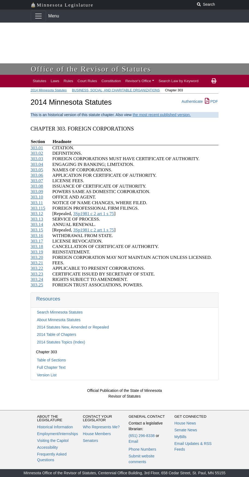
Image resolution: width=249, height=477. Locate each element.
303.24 (37, 279)
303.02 (37, 153)
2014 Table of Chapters (56, 334)
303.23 (37, 274)
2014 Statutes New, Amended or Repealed (73, 327)
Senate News (185, 430)
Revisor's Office (138, 81)
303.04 (37, 164)
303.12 (37, 213)
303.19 (37, 252)
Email (133, 441)
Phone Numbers (142, 449)
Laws (55, 81)
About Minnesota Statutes (58, 320)
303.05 (37, 169)
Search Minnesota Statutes (60, 312)
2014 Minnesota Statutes (49, 90)
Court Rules (87, 81)
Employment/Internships (57, 434)
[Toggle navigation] (38, 16)
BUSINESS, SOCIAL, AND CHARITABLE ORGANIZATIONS (116, 90)
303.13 (37, 219)
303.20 (37, 257)
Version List (46, 375)
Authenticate (192, 101)
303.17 (37, 241)
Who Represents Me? (101, 427)
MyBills (180, 437)
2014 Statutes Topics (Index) (61, 342)
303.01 (37, 147)
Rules (68, 81)
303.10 (37, 197)
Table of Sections (51, 360)
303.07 (37, 180)
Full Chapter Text (51, 367)
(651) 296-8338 (142, 435)
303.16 (37, 235)
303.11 (37, 202)
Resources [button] (48, 299)
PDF (211, 101)
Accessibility (47, 447)
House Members (97, 434)
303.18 (37, 246)
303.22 (37, 268)
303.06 (37, 175)
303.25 (37, 284)
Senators (90, 440)
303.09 (37, 191)
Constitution (111, 81)
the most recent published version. (162, 115)
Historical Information (55, 427)
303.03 (37, 158)
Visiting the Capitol (53, 440)
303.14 (37, 224)
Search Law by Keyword (179, 81)
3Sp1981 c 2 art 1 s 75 (93, 213)
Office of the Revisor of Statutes (91, 69)
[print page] (213, 81)
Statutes (39, 81)
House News (185, 423)
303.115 (38, 208)
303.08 (37, 186)
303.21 (37, 262)
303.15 (37, 230)
